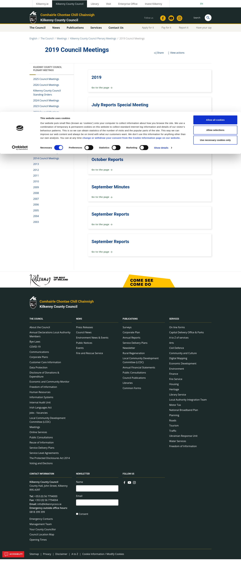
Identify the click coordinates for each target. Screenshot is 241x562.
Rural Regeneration (134, 356)
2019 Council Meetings (46, 132)
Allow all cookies (215, 8)
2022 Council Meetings (46, 114)
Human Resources (40, 394)
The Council (36, 321)
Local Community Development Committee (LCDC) (47, 422)
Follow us (128, 476)
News (79, 321)
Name (79, 484)
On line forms (177, 330)
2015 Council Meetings (46, 155)
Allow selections (215, 18)
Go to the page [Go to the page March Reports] (102, 145)
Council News (83, 335)
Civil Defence (176, 350)
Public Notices (84, 345)
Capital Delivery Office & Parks (186, 335)
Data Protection (38, 370)
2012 (36, 172)
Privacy (47, 556)
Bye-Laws (35, 344)
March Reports (106, 134)
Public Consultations (41, 440)
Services (174, 321)
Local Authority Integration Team (188, 402)
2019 (96, 80)
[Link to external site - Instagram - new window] (134, 485)
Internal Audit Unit (40, 405)
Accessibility (13, 554)
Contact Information (42, 476)
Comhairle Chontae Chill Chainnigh (67, 304)
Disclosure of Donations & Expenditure (44, 377)
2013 (36, 166)
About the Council (40, 330)
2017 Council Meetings (46, 143)
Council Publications (134, 380)
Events (80, 350)
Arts (171, 345)
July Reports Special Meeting (120, 107)
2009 (36, 190)
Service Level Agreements (44, 455)
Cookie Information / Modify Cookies (103, 556)
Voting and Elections (41, 466)
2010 (36, 184)
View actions (175, 55)
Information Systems (41, 400)
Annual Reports (131, 340)
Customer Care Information (45, 365)
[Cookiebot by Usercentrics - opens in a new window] (19, 36)
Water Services (177, 444)
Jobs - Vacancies (39, 415)
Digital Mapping (178, 361)
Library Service (177, 397)
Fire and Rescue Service (89, 356)
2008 (36, 195)
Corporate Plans (39, 359)
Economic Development (182, 366)
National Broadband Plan (183, 412)
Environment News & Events (92, 340)
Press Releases (84, 330)
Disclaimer (61, 556)
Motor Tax (175, 407)
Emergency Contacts (41, 521)
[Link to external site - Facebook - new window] (124, 485)
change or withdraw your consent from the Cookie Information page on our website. (131, 26)
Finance (173, 376)
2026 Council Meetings (46, 87)
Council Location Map (42, 537)
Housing (174, 387)
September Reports (110, 216)
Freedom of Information (43, 389)
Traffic (172, 433)
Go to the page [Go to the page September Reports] (102, 227)
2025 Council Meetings (46, 81)
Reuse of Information (42, 445)
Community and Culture (183, 356)
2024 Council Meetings (46, 103)
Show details (161, 36)
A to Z (74, 556)
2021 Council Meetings (46, 120)
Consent (83, 518)
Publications (130, 321)
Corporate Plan (131, 335)
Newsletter (129, 350)
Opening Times (38, 542)
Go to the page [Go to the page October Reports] (102, 172)
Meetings (35, 429)
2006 (36, 207)
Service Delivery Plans (42, 450)
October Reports (107, 162)
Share (159, 55)
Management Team (41, 527)
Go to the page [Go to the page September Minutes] (102, 199)
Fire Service (175, 381)
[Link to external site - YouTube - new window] (129, 485)
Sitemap (34, 556)
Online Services (38, 435)
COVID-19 (35, 349)
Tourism (174, 428)
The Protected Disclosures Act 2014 (50, 461)
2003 (36, 224)
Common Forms (132, 391)
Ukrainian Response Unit (183, 438)
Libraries (128, 385)
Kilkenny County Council (58, 309)
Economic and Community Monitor (49, 384)
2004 (36, 219)
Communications (39, 354)
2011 (36, 178)
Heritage (174, 392)
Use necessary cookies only (215, 28)
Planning (174, 418)
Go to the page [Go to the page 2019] (102, 90)
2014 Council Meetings (46, 161)
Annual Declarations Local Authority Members (50, 337)
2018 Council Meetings (46, 138)
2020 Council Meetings (46, 126)
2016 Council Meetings (46, 149)
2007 (36, 201)
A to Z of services (179, 340)
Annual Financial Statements (139, 370)
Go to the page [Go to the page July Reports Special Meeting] (102, 117)
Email (79, 499)
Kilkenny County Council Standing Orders (47, 95)
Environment (176, 371)
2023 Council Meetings (46, 109)
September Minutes (111, 189)
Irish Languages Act (41, 410)
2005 (36, 213)
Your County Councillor (43, 532)
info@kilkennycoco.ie (49, 507)
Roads (172, 423)
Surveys (127, 330)
